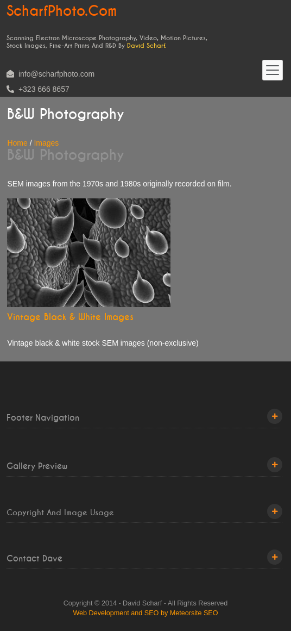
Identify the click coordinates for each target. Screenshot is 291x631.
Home (17, 143)
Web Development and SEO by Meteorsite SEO (145, 613)
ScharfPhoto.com (62, 11)
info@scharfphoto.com (50, 74)
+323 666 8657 (38, 89)
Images (46, 143)
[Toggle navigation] (272, 70)
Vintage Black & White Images (70, 317)
